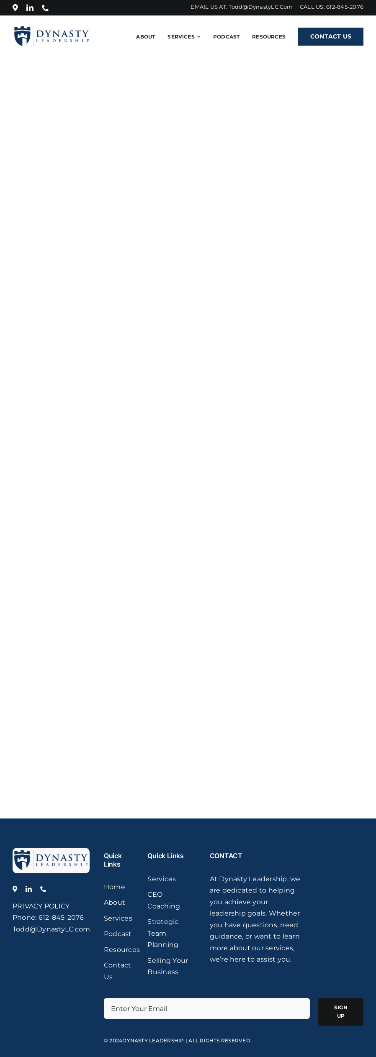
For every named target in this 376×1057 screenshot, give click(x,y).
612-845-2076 (344, 6)
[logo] (51, 851)
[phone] (45, 7)
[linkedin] (29, 7)
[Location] (15, 7)
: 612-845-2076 (59, 917)
